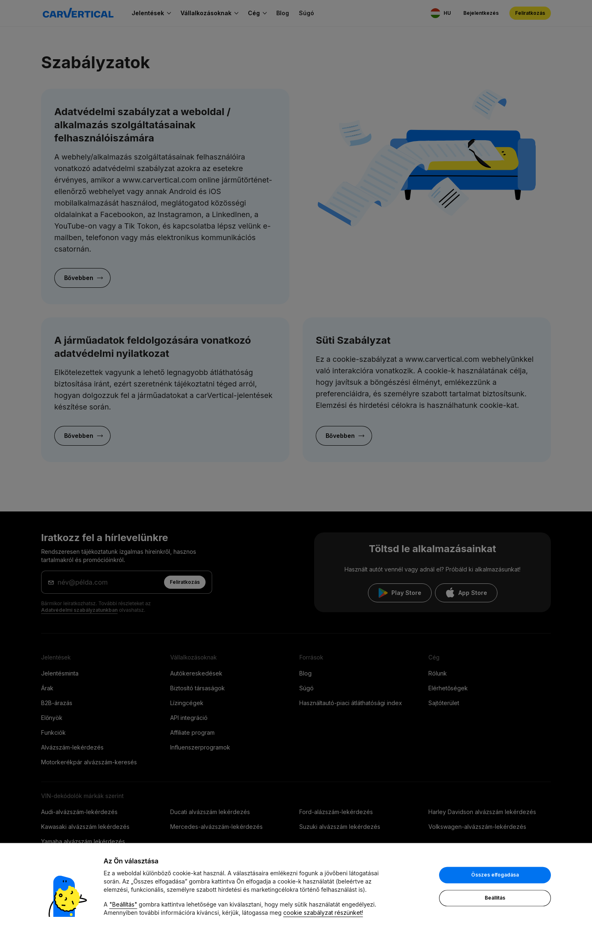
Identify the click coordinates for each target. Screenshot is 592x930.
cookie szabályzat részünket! (323, 913)
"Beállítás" (123, 905)
